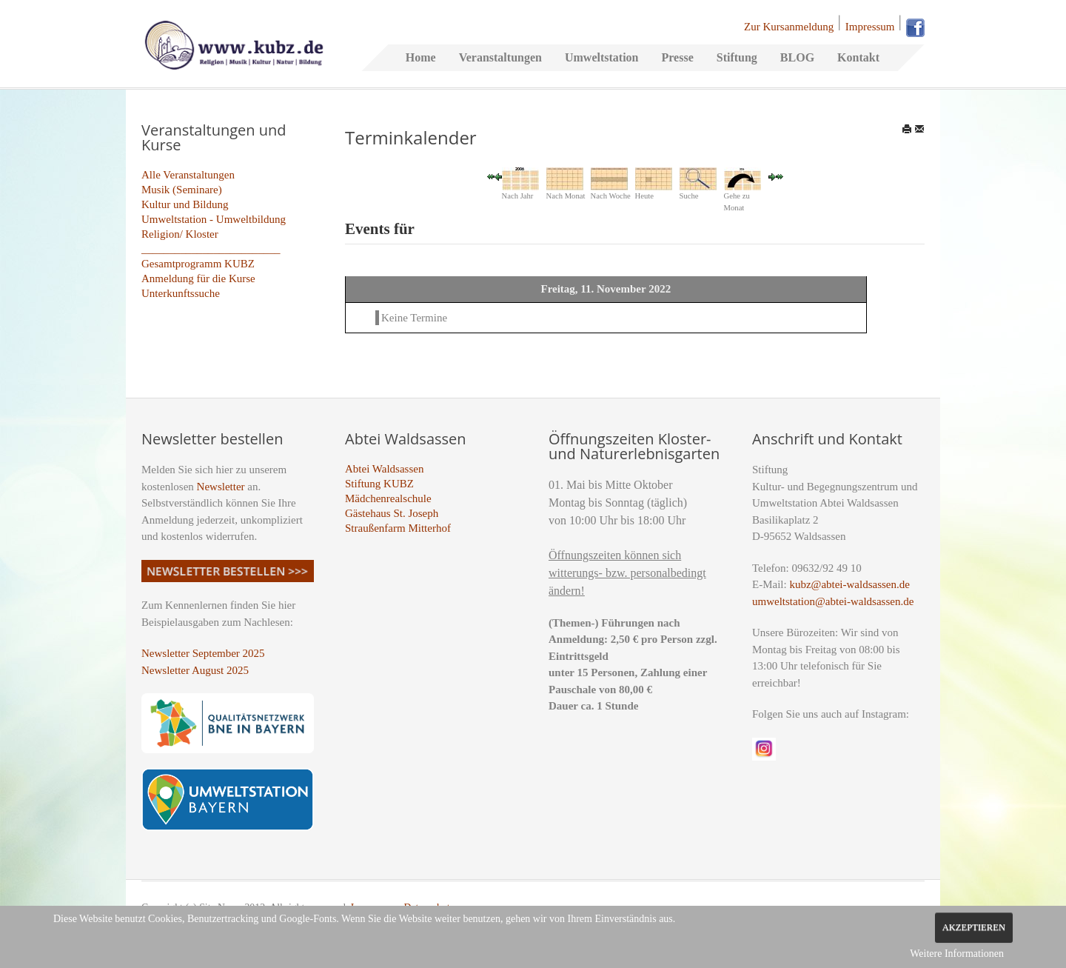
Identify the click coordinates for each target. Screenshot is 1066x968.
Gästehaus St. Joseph (391, 513)
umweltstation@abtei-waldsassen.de (833, 601)
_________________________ (211, 249)
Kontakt (858, 57)
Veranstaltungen (500, 57)
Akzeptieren (973, 927)
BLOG (797, 57)
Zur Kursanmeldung (789, 27)
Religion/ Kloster (179, 234)
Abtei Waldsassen (384, 469)
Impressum (870, 27)
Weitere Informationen (957, 953)
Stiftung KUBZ (379, 484)
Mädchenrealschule (388, 498)
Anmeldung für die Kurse (198, 278)
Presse (677, 57)
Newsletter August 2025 (195, 670)
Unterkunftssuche (180, 293)
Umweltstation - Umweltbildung (213, 219)
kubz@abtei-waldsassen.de (849, 584)
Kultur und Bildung (185, 204)
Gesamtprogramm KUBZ (198, 264)
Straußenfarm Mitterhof (398, 528)
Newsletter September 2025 (203, 653)
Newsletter (221, 487)
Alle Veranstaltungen (188, 175)
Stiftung (737, 57)
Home (421, 57)
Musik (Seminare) (181, 190)
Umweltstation (602, 57)
